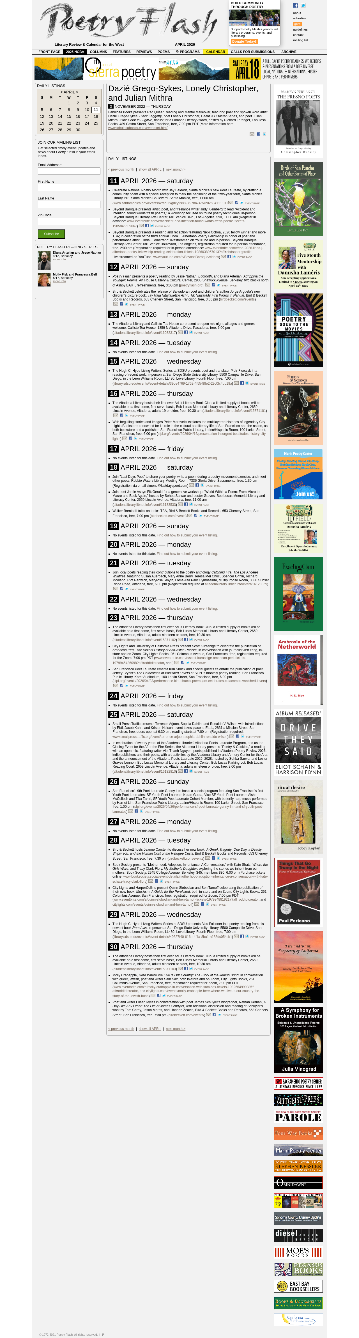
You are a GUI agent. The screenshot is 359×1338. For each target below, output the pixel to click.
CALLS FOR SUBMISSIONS (253, 52)
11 (96, 109)
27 (51, 130)
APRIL (69, 92)
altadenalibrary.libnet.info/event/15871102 (145, 640)
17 (87, 116)
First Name (46, 181)
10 (87, 109)
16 (78, 116)
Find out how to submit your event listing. (187, 352)
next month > (176, 169)
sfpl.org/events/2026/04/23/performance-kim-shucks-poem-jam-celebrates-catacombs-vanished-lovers (190, 681)
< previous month (121, 169)
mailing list (300, 40)
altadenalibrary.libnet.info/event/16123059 (236, 584)
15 (69, 116)
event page (252, 203)
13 (51, 116)
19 (42, 123)
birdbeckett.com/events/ (186, 1015)
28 (60, 130)
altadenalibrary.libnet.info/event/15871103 (145, 969)
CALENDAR (215, 52)
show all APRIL (150, 169)
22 (69, 123)
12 (42, 116)
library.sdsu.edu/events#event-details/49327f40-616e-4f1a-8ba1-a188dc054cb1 (173, 937)
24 (87, 123)
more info (59, 259)
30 (78, 130)
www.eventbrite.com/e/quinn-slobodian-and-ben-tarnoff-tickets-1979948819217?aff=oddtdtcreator (186, 899)
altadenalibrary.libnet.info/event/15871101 (235, 411)
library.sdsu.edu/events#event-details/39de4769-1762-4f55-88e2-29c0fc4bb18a (173, 383)
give (297, 24)
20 (51, 123)
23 (78, 123)
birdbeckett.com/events (237, 299)
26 (42, 130)
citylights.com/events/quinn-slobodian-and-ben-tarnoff (152, 904)
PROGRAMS (188, 52)
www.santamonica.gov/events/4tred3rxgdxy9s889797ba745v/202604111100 (170, 203)
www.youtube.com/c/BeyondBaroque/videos (186, 257)
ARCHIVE (288, 52)
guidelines (300, 29)
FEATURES (122, 52)
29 (69, 130)
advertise (299, 18)
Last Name (46, 198)
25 (96, 123)
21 (60, 123)
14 (60, 116)
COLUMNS (98, 52)
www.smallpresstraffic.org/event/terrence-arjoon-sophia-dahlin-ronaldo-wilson (169, 737)
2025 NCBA (75, 52)
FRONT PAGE (49, 52)
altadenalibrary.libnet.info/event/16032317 (145, 333)
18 (96, 116)
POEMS (164, 52)
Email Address (50, 165)
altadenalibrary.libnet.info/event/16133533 (145, 505)
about (297, 13)
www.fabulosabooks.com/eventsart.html (137, 128)
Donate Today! (244, 41)
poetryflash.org (191, 285)
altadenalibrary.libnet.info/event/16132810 (145, 772)
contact (298, 34)
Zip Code (45, 215)
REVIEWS (144, 52)
